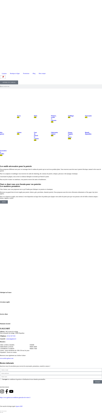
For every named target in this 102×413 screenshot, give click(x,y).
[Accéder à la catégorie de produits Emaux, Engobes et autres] (69, 133)
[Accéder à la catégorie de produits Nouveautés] (86, 115)
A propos (4, 73)
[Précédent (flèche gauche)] (0, 412)
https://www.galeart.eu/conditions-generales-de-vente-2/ (15, 397)
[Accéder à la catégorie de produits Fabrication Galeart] (52, 132)
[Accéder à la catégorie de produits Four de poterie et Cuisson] (35, 134)
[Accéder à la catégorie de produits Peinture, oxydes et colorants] (52, 117)
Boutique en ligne (15, 73)
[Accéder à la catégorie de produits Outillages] (69, 115)
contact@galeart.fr (11, 339)
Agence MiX (19, 406)
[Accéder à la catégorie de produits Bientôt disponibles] (86, 131)
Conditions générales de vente (38, 397)
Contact (29, 400)
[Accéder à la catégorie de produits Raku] (35, 115)
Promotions (26, 73)
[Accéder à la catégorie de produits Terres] (18, 115)
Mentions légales (20, 400)
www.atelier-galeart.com (6, 358)
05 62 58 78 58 (11, 336)
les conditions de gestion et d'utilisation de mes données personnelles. (23, 379)
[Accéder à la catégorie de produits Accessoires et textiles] (1, 151)
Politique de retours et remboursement (58, 397)
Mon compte (42, 73)
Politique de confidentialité (7, 400)
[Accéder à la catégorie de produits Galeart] (18, 131)
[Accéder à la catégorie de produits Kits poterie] (1, 131)
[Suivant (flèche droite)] (2, 412)
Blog (34, 73)
